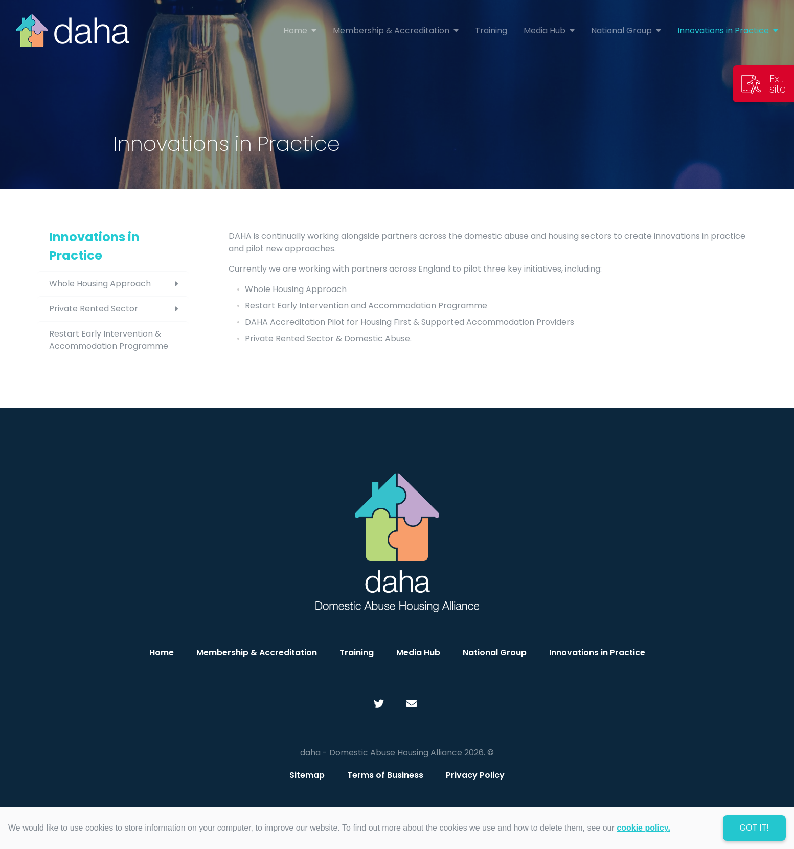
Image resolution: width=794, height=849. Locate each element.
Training (356, 652)
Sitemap (307, 775)
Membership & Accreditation (256, 652)
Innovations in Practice (94, 246)
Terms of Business (385, 775)
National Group (495, 652)
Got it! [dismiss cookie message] (754, 827)
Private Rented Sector (119, 309)
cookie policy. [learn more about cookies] (643, 827)
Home (161, 652)
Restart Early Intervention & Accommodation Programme (108, 340)
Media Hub (418, 652)
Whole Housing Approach (119, 284)
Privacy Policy (475, 775)
